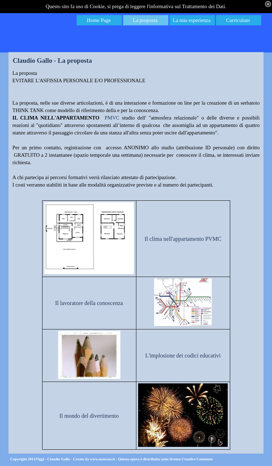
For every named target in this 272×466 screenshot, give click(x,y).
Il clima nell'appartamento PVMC (182, 239)
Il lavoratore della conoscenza (89, 303)
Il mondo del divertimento (89, 416)
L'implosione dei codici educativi (183, 356)
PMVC (112, 118)
